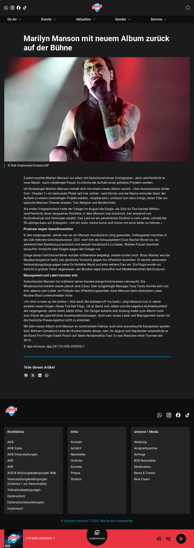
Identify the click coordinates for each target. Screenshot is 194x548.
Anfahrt (76, 448)
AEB (10, 460)
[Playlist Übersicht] (168, 539)
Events (49, 19)
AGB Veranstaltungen (22, 454)
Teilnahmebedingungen (24, 490)
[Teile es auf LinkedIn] (39, 375)
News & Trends (144, 473)
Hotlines (76, 460)
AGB (10, 442)
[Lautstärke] (159, 539)
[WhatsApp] (6, 8)
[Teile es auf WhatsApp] (46, 375)
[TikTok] (25, 8)
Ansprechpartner (145, 448)
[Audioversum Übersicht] (97, 535)
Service (159, 19)
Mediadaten (142, 467)
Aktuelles (86, 19)
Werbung (140, 442)
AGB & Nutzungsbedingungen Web (31, 473)
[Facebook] (18, 8)
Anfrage (139, 454)
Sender (123, 19)
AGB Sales (14, 448)
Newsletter (78, 454)
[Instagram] (12, 8)
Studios (76, 479)
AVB (10, 467)
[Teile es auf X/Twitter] (33, 375)
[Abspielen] (181, 538)
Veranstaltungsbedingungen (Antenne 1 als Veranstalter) (27, 481)
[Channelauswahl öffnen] (188, 8)
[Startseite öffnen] (97, 7)
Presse (75, 473)
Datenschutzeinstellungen (25, 502)
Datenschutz (16, 496)
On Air (14, 19)
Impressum (15, 508)
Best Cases (142, 479)
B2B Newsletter (145, 460)
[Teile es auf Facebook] (26, 375)
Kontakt (76, 442)
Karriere (76, 467)
